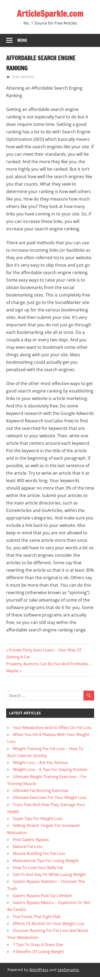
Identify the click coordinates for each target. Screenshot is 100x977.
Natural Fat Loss (27, 846)
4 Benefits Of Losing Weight (38, 951)
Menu (22, 40)
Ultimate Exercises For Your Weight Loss (49, 797)
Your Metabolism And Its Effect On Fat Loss (52, 727)
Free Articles (23, 76)
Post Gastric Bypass (31, 839)
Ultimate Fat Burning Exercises (41, 790)
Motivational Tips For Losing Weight (45, 860)
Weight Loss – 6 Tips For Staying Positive (50, 769)
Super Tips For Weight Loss (37, 818)
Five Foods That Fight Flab (37, 916)
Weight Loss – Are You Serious (40, 762)
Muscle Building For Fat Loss (39, 853)
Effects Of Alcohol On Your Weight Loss (49, 923)
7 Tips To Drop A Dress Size (38, 944)
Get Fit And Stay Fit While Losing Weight (49, 874)
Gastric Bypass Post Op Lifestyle (42, 895)
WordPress (39, 969)
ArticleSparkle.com (50, 13)
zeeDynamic (68, 969)
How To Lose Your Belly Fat (38, 867)
